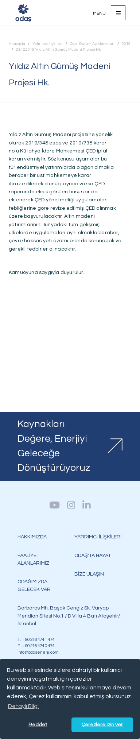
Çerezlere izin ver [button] (102, 724)
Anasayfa (17, 44)
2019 (126, 44)
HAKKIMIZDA (32, 536)
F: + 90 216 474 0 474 (36, 645)
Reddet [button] (37, 724)
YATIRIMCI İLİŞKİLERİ (97, 536)
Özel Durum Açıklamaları (92, 44)
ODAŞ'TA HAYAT (92, 555)
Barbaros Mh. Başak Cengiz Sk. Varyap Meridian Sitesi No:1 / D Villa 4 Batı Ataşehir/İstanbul (69, 615)
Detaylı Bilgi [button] (23, 706)
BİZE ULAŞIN (89, 574)
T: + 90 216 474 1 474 (36, 639)
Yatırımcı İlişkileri (47, 44)
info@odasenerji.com (38, 652)
